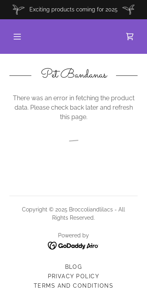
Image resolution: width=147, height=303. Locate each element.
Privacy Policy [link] (74, 276)
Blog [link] (73, 267)
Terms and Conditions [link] (74, 286)
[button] (17, 36)
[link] (130, 36)
